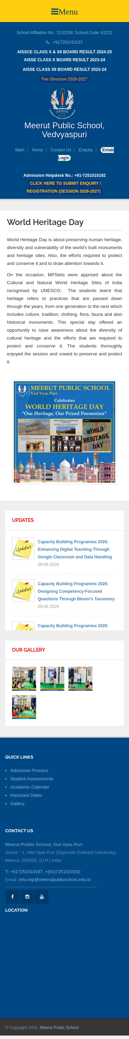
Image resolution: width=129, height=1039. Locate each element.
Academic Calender (29, 787)
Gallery (17, 803)
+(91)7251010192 (62, 871)
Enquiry (86, 150)
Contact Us (61, 150)
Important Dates (26, 795)
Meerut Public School (59, 1027)
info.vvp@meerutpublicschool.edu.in (55, 879)
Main (19, 150)
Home (37, 150)
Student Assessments (31, 778)
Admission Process (29, 770)
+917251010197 (26, 871)
